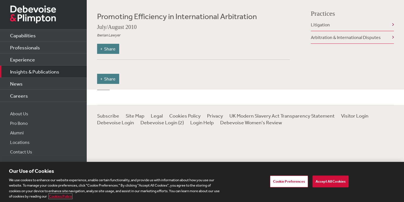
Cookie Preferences (289, 181)
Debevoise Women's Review (251, 122)
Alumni (17, 133)
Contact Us (21, 152)
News (16, 84)
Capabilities (23, 35)
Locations (20, 142)
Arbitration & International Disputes (346, 37)
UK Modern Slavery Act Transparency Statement (282, 116)
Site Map (135, 116)
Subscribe (108, 116)
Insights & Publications (34, 71)
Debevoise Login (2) (162, 122)
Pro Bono (19, 123)
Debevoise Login (115, 122)
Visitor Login (354, 116)
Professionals (25, 47)
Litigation (320, 24)
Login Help (202, 122)
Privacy (215, 116)
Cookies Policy (185, 116)
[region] (202, 182)
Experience (22, 59)
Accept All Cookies (331, 181)
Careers (19, 96)
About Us (19, 113)
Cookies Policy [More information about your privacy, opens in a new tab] (60, 196)
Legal (157, 116)
